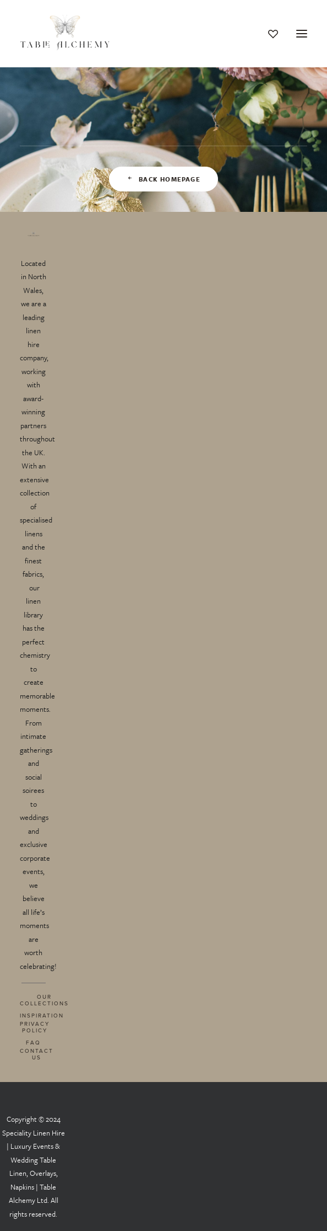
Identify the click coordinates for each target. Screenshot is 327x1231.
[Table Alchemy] (66, 33)
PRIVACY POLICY (35, 1027)
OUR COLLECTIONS (44, 1000)
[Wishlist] (268, 34)
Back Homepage (163, 179)
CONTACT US (36, 1054)
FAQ (33, 1042)
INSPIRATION (42, 1015)
